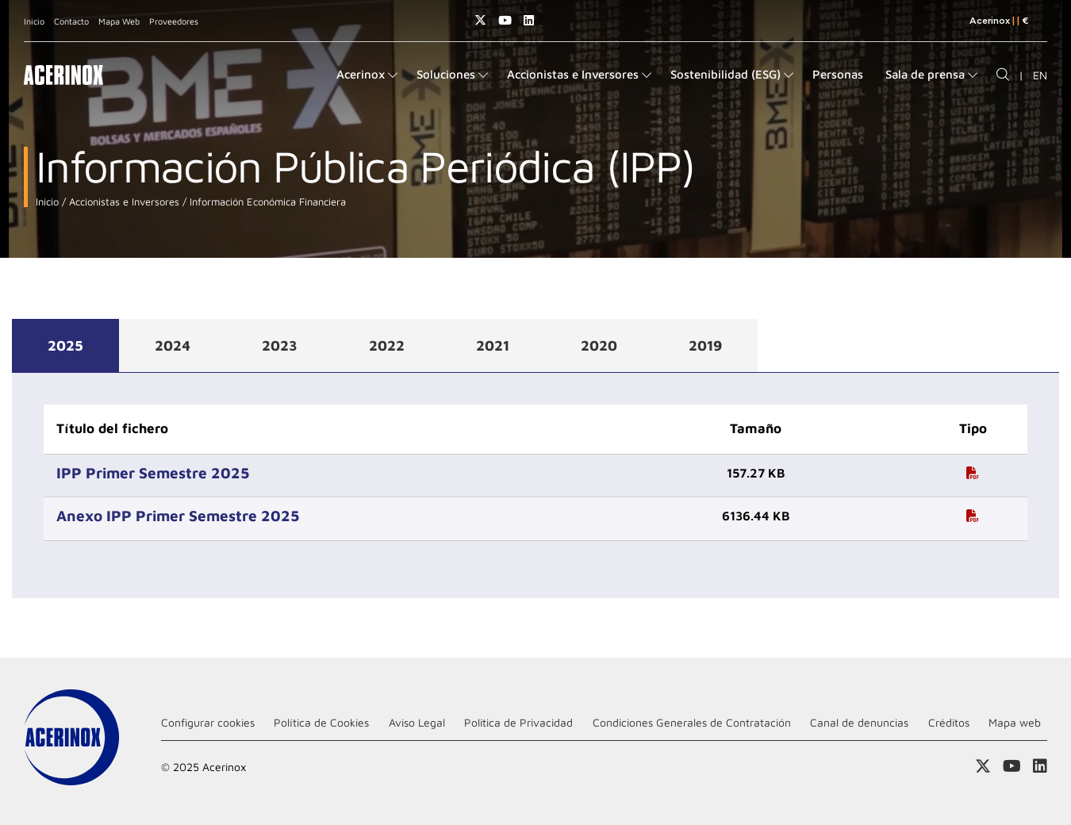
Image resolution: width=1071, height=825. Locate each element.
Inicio (34, 21)
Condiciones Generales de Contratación (692, 722)
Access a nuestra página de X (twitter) (480, 20)
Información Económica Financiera (266, 202)
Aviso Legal (417, 722)
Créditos (948, 722)
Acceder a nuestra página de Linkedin (529, 20)
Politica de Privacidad (518, 722)
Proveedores (173, 21)
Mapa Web (119, 21)
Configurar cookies (208, 722)
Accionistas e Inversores (122, 202)
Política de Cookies (321, 722)
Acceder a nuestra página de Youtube (505, 20)
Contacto (71, 21)
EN (1040, 75)
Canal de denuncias (859, 722)
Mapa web (1014, 722)
